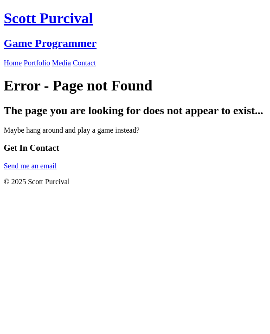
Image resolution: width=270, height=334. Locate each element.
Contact (84, 63)
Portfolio (37, 63)
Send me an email (30, 166)
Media (61, 63)
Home (13, 63)
